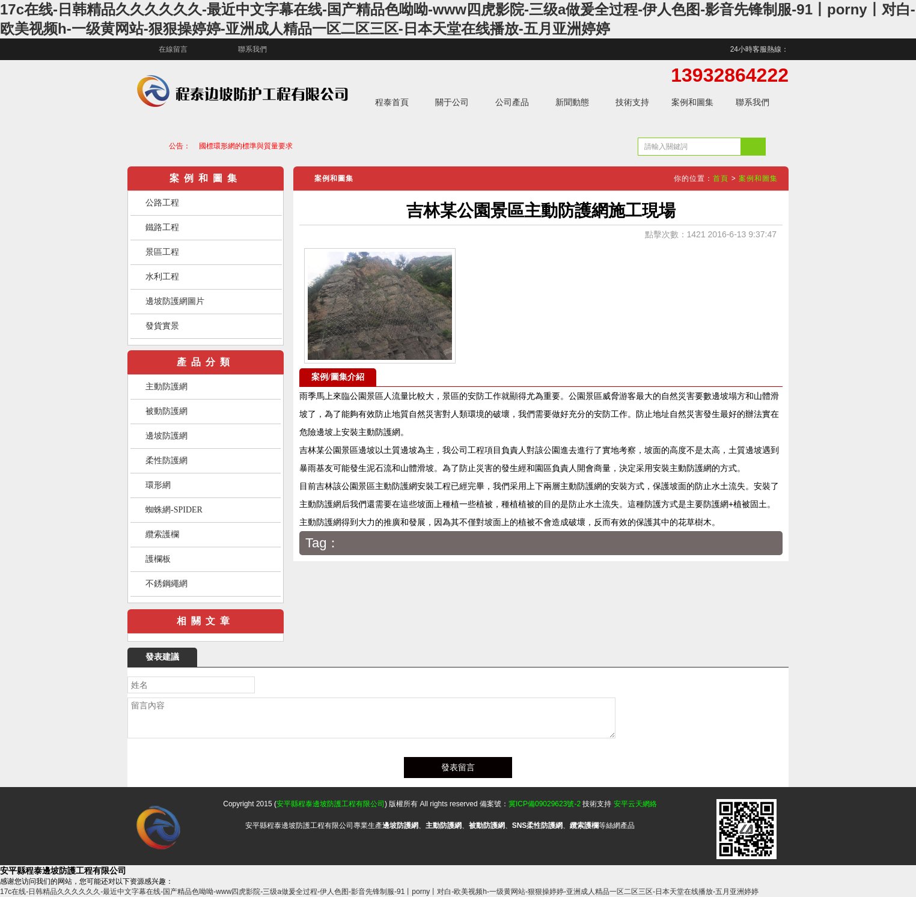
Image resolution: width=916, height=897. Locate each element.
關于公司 (452, 102)
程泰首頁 (392, 102)
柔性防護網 (166, 460)
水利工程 (162, 276)
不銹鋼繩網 (166, 583)
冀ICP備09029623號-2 (544, 804)
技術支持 (632, 102)
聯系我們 (252, 49)
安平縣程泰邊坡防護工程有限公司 (330, 804)
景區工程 (162, 252)
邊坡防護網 (166, 435)
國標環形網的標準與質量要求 (246, 146)
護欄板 (158, 559)
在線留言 (173, 49)
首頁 (720, 178)
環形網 (158, 485)
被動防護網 (166, 411)
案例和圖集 (692, 102)
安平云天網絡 (635, 804)
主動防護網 (166, 386)
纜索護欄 (162, 534)
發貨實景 (162, 325)
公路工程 (162, 202)
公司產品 (512, 102)
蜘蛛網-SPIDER (174, 509)
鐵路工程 (162, 227)
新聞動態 (572, 102)
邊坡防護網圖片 (174, 301)
